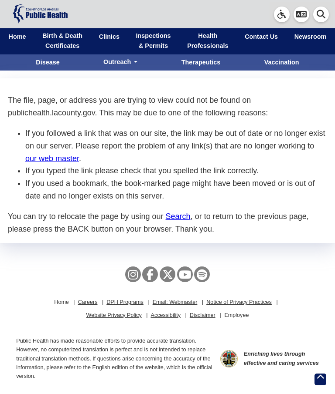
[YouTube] (185, 274)
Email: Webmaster (175, 302)
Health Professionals (207, 40)
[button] (301, 14)
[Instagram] (133, 274)
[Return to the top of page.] (320, 379)
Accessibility (165, 315)
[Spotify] (202, 274)
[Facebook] (150, 274)
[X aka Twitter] (167, 274)
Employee (236, 315)
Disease (47, 62)
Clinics (109, 36)
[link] (282, 14)
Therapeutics (201, 62)
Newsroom (310, 36)
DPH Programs (125, 302)
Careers (88, 302)
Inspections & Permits (153, 40)
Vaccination (281, 62)
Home (17, 36)
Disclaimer (202, 315)
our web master (52, 158)
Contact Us (261, 36)
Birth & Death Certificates (62, 40)
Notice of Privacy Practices (239, 302)
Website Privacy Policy (114, 315)
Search (178, 216)
